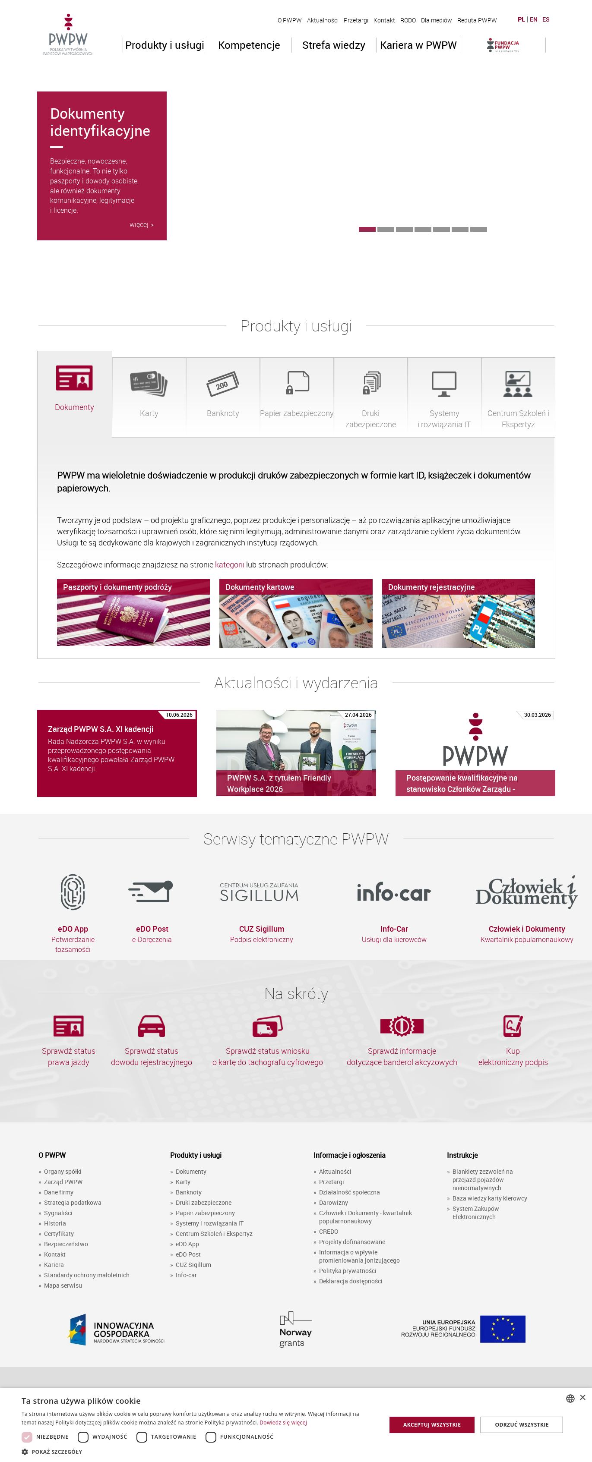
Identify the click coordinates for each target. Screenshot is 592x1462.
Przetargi (356, 20)
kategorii (230, 564)
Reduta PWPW (477, 20)
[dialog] (296, 1425)
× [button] (582, 1398)
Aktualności (323, 20)
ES (546, 19)
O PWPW (290, 20)
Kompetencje (249, 45)
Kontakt (384, 20)
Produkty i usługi (164, 45)
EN (534, 19)
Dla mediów (436, 20)
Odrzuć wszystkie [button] (522, 1424)
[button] (199, 1451)
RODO (408, 20)
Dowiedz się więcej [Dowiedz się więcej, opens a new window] (283, 1422)
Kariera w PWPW (418, 45)
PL (521, 19)
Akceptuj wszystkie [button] (432, 1424)
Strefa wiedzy (333, 45)
